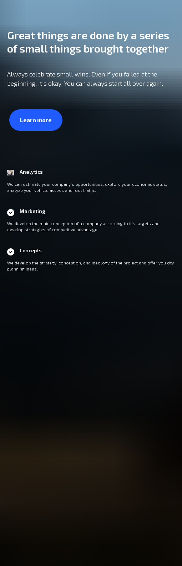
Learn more (36, 119)
